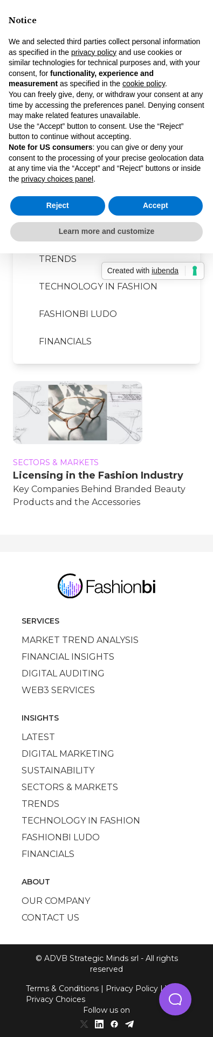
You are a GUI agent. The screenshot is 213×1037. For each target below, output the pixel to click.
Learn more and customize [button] (106, 231)
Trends (58, 259)
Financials (65, 341)
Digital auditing (63, 673)
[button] (175, 999)
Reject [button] (57, 205)
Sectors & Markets (70, 787)
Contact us (50, 917)
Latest (38, 737)
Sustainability (58, 770)
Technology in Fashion (98, 286)
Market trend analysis (80, 640)
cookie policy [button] (143, 83)
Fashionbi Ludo (78, 314)
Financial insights (68, 657)
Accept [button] (155, 205)
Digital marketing (68, 754)
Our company (56, 901)
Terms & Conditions (62, 988)
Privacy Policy (132, 988)
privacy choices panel (57, 179)
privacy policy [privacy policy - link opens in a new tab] (93, 52)
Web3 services (58, 690)
